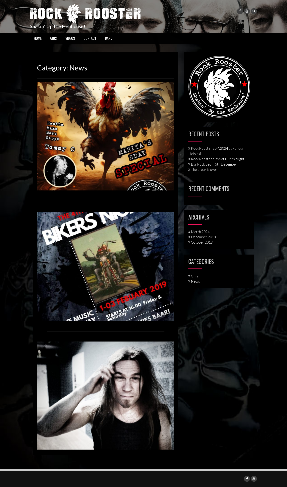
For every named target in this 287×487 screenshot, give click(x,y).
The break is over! (204, 169)
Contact (90, 38)
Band (108, 38)
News (195, 281)
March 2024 (200, 231)
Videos (70, 38)
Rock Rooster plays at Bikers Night (217, 159)
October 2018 (202, 242)
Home (38, 38)
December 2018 (203, 237)
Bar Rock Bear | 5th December (214, 164)
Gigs (53, 38)
